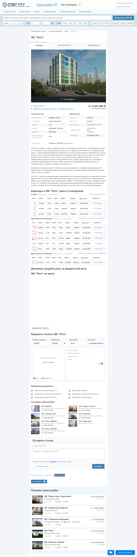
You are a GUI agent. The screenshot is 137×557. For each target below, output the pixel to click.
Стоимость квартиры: (39, 340)
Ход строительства (64, 45)
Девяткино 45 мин (41, 328)
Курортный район (51, 510)
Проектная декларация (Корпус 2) (46, 397)
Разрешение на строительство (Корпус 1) (48, 394)
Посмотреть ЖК (123, 18)
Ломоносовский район (53, 545)
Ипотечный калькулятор (67, 11)
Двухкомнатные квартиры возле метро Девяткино (92, 253)
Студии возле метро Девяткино (97, 194)
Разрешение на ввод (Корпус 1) (82, 397)
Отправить (98, 466)
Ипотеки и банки (24, 11)
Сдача (59, 23)
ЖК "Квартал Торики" (54, 542)
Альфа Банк (91, 128)
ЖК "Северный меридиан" (57, 519)
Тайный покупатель (49, 11)
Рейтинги (37, 11)
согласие (53, 461)
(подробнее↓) (69, 143)
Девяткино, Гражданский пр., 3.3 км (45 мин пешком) (55, 109)
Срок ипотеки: (73, 340)
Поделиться (60, 475)
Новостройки (45, 4)
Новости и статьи (10, 11)
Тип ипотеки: (91, 340)
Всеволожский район (53, 499)
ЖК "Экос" (49, 531)
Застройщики (69, 4)
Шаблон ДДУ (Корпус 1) (80, 390)
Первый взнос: (55, 340)
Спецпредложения (85, 11)
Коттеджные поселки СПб (125, 3)
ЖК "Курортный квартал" (56, 508)
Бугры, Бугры (39, 106)
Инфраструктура (93, 45)
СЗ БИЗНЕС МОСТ (94, 125)
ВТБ (88, 130)
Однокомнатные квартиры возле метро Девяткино (92, 218)
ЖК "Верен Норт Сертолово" (58, 496)
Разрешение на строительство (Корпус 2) (85, 394)
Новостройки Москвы (123, 6)
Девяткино (67, 522)
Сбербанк (90, 132)
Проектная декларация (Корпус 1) (46, 390)
